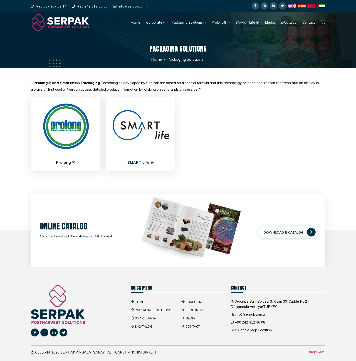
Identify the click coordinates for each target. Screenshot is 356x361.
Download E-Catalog (290, 232)
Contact (308, 22)
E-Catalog (289, 22)
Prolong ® (65, 162)
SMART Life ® (247, 22)
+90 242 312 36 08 (92, 6)
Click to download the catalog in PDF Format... (77, 236)
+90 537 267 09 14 (51, 6)
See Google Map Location (251, 330)
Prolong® (221, 22)
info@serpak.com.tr (134, 6)
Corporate (156, 22)
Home (135, 22)
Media (270, 22)
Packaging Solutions (188, 22)
